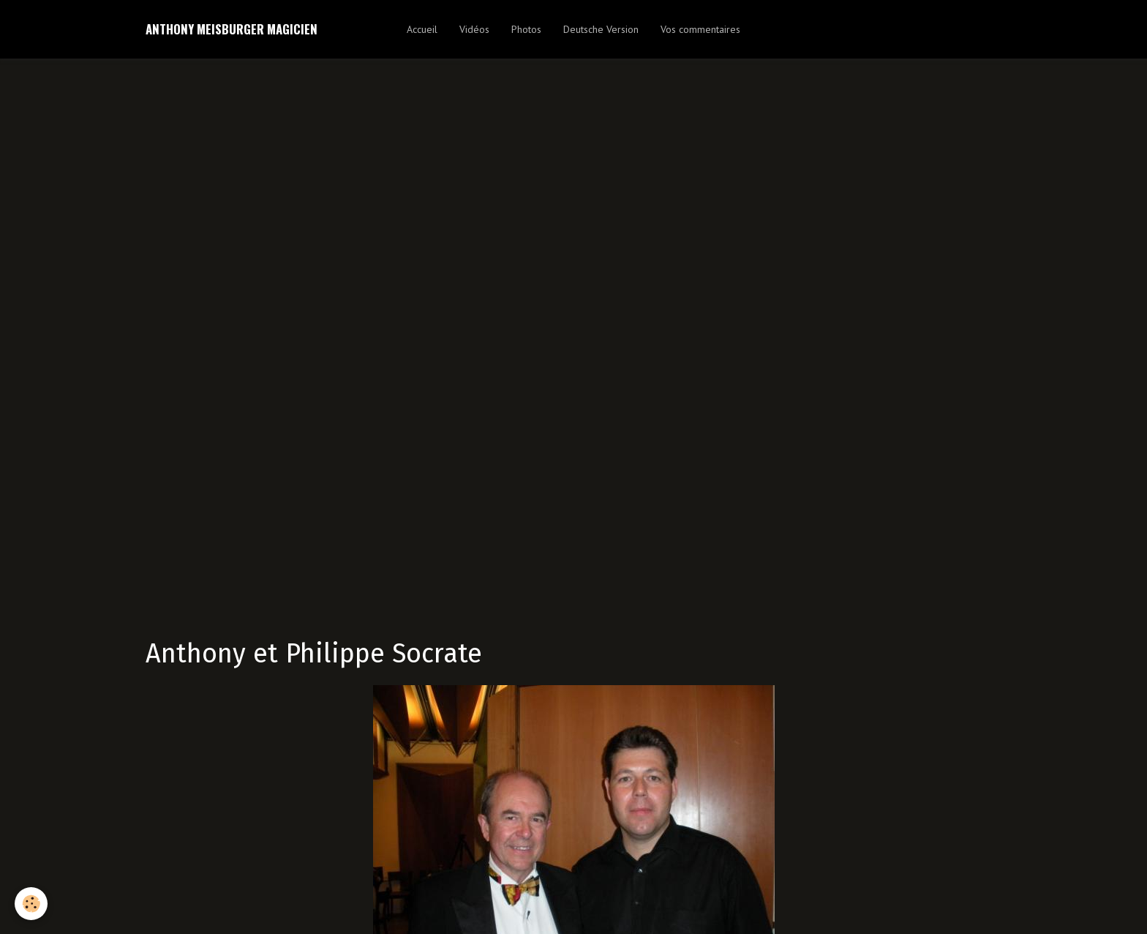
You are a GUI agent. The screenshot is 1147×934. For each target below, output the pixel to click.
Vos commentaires (700, 29)
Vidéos (474, 29)
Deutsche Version (601, 29)
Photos (526, 29)
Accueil (422, 29)
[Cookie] (31, 903)
